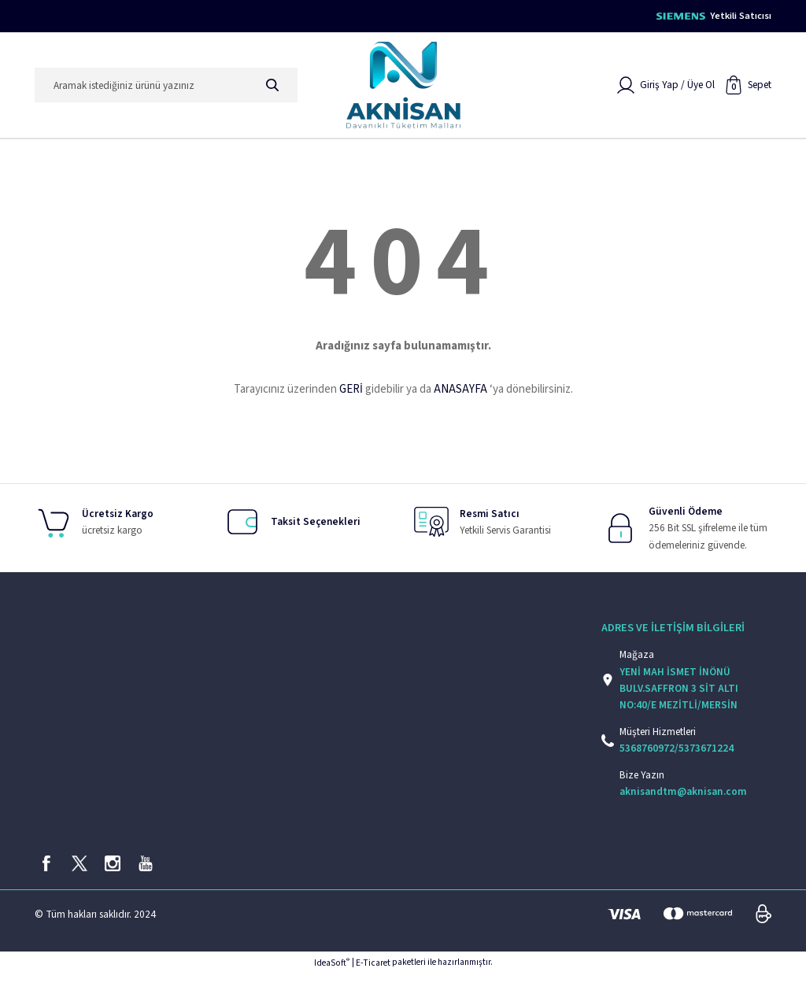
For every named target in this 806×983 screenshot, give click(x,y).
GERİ (351, 394)
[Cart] (747, 90)
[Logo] (403, 90)
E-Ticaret (373, 972)
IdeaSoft (331, 972)
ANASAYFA (460, 394)
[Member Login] (665, 90)
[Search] (166, 90)
